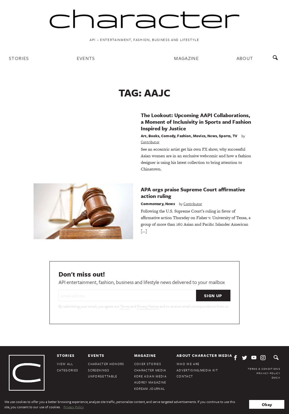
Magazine (186, 58)
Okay (267, 404)
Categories (67, 370)
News (212, 136)
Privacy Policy (268, 373)
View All (65, 363)
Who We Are (188, 363)
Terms (125, 306)
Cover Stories (147, 363)
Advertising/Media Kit (197, 370)
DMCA (276, 377)
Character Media (150, 370)
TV (235, 136)
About (244, 58)
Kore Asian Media (150, 376)
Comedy (168, 136)
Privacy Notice (148, 306)
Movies (199, 136)
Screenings (98, 370)
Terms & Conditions (264, 369)
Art (144, 136)
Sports (224, 136)
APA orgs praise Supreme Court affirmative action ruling (193, 193)
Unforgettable (102, 376)
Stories (19, 58)
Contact (185, 376)
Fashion (184, 136)
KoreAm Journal (149, 388)
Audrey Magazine (150, 382)
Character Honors (106, 363)
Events (86, 58)
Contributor (150, 142)
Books (153, 136)
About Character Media (204, 355)
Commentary (152, 203)
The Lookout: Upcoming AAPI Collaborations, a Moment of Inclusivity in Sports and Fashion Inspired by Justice (196, 121)
